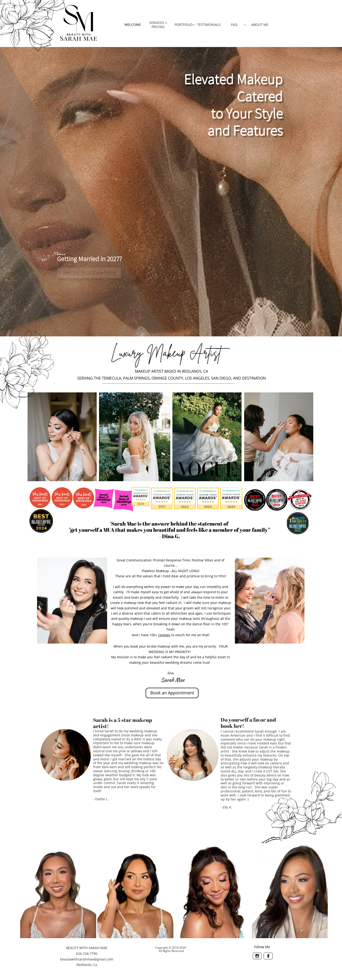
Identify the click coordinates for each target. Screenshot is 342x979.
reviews (164, 635)
